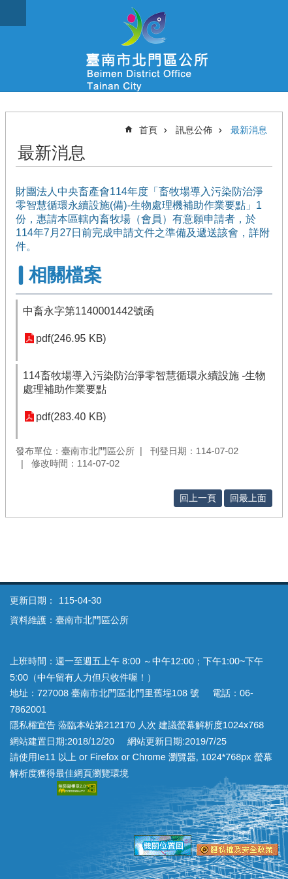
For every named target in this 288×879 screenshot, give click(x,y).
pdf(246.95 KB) (71, 338)
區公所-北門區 (144, 45)
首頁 (148, 130)
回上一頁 (198, 498)
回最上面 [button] (248, 498)
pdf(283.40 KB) (71, 416)
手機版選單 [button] (13, 13)
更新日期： (33, 600)
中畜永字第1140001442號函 (88, 310)
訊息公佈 (194, 130)
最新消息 (249, 130)
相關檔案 (65, 275)
